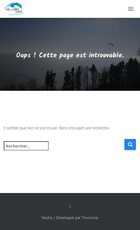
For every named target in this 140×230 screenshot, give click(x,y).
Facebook (70, 206)
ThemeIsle (90, 217)
